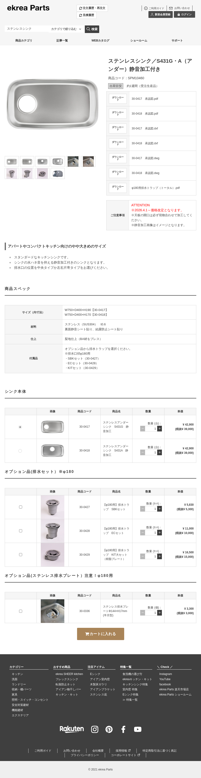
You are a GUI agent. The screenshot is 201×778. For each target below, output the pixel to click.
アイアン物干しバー (68, 689)
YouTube (164, 679)
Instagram (165, 674)
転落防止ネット (65, 684)
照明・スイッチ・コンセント (30, 699)
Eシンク (95, 674)
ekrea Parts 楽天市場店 (174, 689)
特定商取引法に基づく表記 (159, 750)
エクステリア (20, 715)
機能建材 (17, 710)
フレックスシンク (67, 679)
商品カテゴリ (23, 40)
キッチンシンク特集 (135, 684)
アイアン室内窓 (100, 679)
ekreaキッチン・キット (137, 679)
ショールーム (138, 40)
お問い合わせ (71, 750)
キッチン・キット (67, 694)
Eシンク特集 (131, 694)
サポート (177, 40)
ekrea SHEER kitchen (69, 674)
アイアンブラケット (102, 689)
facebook (165, 684)
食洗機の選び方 (132, 674)
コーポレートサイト (123, 755)
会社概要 (98, 750)
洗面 (14, 679)
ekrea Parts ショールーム (175, 694)
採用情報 (121, 750)
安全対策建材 (20, 705)
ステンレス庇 (98, 694)
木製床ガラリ (98, 684)
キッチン (17, 674)
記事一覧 (62, 40)
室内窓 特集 (130, 689)
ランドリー (19, 684)
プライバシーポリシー (85, 755)
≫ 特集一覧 (130, 699)
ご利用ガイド (42, 750)
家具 (14, 694)
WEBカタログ (100, 40)
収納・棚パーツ (22, 689)
